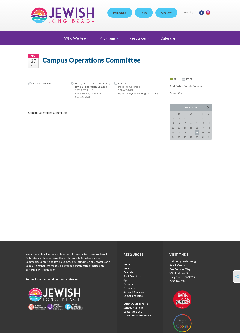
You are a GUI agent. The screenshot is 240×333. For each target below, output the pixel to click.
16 (197, 128)
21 (185, 132)
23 (197, 132)
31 (203, 137)
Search (189, 12)
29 (191, 137)
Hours (144, 12)
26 (173, 137)
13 (179, 128)
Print (187, 79)
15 (191, 128)
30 (197, 137)
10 (203, 123)
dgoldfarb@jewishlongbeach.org (138, 93)
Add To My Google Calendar (187, 86)
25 (209, 132)
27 (179, 137)
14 (185, 128)
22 (191, 132)
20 (179, 132)
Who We (76, 38)
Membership (119, 12)
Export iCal (176, 93)
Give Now (166, 12)
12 (173, 128)
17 (203, 128)
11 (209, 123)
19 (173, 132)
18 (209, 128)
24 (203, 132)
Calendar (168, 38)
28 (185, 137)
